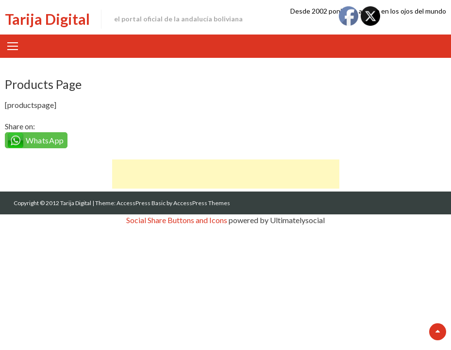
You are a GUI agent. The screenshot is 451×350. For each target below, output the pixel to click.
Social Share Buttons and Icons (176, 220)
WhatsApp (45, 140)
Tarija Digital (47, 19)
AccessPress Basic (141, 203)
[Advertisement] (225, 174)
